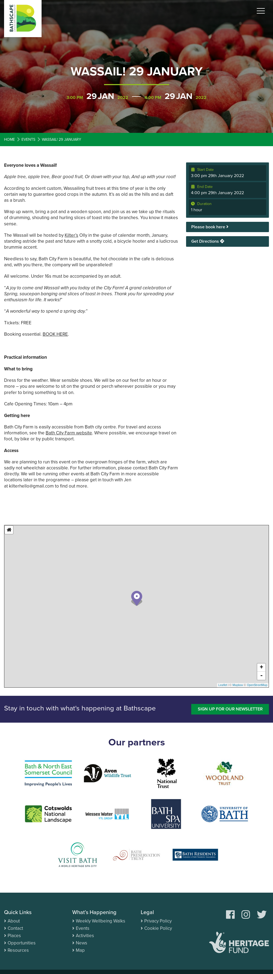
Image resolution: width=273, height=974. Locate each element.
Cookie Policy (158, 928)
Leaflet (222, 685)
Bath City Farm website (69, 433)
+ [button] (261, 668)
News (81, 943)
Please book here (209, 227)
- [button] (261, 676)
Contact (15, 928)
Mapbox (238, 685)
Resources (18, 950)
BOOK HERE (55, 334)
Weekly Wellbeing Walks (100, 921)
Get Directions (207, 241)
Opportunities (22, 943)
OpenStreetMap (257, 685)
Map (80, 950)
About (14, 921)
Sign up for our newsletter (230, 709)
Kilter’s (71, 235)
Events (82, 928)
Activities (85, 935)
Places (14, 935)
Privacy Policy (158, 921)
